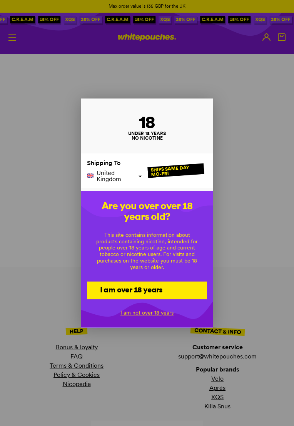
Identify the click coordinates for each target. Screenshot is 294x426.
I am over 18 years (131, 289)
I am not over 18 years (147, 312)
